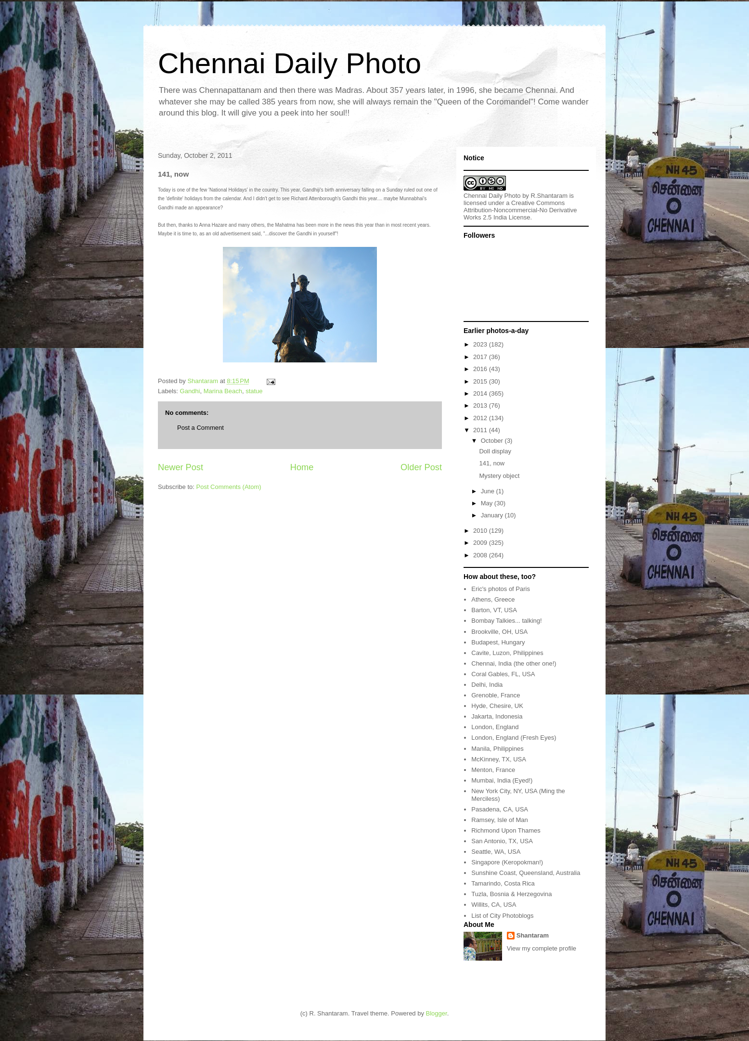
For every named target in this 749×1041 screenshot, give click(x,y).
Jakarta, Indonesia (496, 716)
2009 (481, 542)
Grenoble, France (495, 695)
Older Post (421, 467)
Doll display (495, 451)
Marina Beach (223, 391)
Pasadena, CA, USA (499, 809)
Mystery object (499, 475)
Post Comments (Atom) (228, 486)
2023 (481, 344)
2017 (481, 356)
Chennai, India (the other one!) (513, 663)
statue (253, 391)
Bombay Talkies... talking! (506, 620)
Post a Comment (200, 427)
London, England (494, 727)
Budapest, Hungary (498, 642)
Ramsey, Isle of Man (499, 819)
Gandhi (190, 391)
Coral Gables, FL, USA (503, 674)
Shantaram (533, 935)
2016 (481, 369)
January (493, 515)
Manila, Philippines (497, 748)
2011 (481, 430)
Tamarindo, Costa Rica (503, 883)
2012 (481, 418)
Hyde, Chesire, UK (497, 705)
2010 (481, 530)
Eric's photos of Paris (500, 588)
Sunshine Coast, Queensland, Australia (525, 872)
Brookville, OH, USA (499, 631)
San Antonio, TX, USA (502, 841)
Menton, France (493, 769)
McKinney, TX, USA (498, 759)
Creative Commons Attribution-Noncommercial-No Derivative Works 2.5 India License (520, 210)
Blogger (436, 1013)
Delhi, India (487, 684)
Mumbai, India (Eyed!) (501, 780)
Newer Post (180, 467)
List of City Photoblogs (502, 915)
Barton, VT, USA (494, 610)
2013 (481, 405)
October (493, 440)
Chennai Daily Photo (289, 63)
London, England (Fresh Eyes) (513, 737)
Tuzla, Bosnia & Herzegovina (511, 894)
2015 (481, 381)
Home (302, 467)
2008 (481, 555)
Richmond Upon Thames (506, 830)
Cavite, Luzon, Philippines (507, 652)
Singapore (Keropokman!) (507, 862)
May (487, 503)
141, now (491, 463)
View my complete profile (541, 948)
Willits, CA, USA (493, 904)
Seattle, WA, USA (495, 851)
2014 (481, 393)
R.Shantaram (549, 195)
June (488, 491)
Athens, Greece (493, 599)
